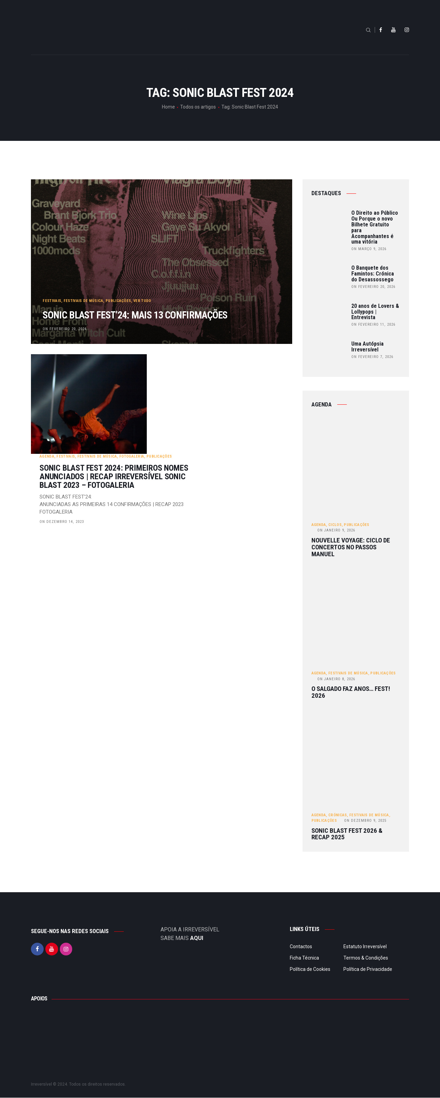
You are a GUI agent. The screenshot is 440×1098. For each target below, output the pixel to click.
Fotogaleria (217, 371)
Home (168, 107)
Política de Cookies (310, 969)
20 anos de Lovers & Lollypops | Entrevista (375, 312)
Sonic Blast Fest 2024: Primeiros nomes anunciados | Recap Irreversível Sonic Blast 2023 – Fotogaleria (199, 391)
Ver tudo (142, 284)
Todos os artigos (198, 107)
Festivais (52, 284)
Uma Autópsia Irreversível (367, 347)
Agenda (132, 371)
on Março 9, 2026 (368, 249)
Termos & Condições (365, 958)
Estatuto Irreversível (365, 947)
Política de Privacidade (367, 969)
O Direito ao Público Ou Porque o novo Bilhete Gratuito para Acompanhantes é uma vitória (374, 227)
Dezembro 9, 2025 (365, 821)
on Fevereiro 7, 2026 (372, 357)
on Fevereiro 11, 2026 (373, 324)
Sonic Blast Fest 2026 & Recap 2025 (347, 834)
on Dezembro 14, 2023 (147, 436)
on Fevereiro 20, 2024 (65, 328)
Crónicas (337, 815)
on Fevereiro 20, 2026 (373, 286)
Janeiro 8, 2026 (336, 679)
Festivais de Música (84, 284)
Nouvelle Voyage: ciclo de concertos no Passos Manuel (350, 547)
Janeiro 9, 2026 (336, 530)
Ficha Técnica (304, 958)
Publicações (118, 284)
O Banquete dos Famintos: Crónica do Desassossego (372, 273)
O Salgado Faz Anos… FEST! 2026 (350, 692)
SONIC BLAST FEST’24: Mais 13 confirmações (122, 307)
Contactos (301, 947)
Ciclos (335, 525)
